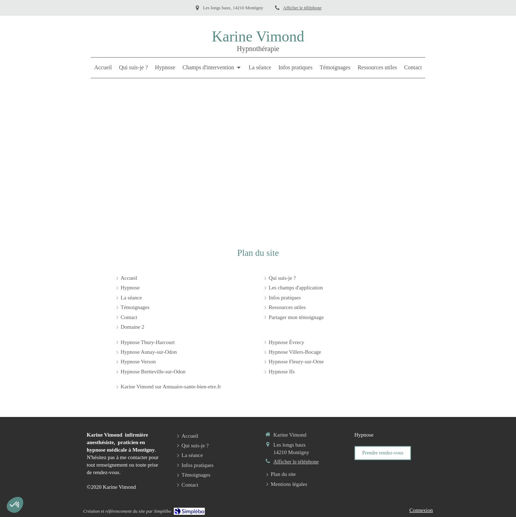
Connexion (421, 510)
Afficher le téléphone (302, 7)
